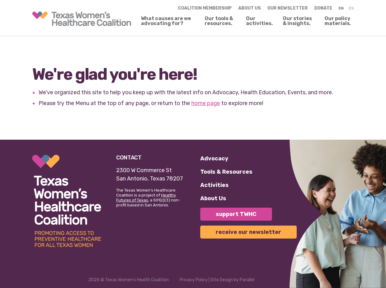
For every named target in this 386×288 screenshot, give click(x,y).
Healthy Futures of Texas (146, 197)
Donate (323, 8)
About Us (213, 198)
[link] (81, 18)
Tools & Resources (226, 171)
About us (249, 8)
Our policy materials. (337, 21)
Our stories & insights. (297, 21)
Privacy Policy (194, 279)
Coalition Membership (205, 8)
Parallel (247, 279)
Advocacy (214, 158)
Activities (214, 185)
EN (341, 8)
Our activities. (259, 21)
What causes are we (166, 21)
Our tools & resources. (219, 21)
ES (351, 8)
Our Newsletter (287, 8)
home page (205, 103)
